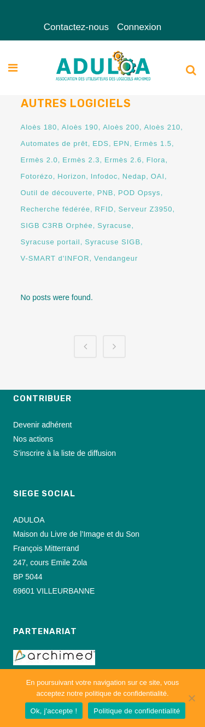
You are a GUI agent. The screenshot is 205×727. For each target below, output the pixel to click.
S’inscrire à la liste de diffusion (64, 453)
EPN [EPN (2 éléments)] (122, 143)
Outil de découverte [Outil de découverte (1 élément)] (57, 193)
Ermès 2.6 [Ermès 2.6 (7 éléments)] (123, 160)
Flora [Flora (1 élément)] (156, 160)
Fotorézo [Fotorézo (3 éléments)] (37, 176)
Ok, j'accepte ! (54, 711)
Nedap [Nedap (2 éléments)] (134, 176)
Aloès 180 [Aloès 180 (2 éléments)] (39, 127)
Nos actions (33, 439)
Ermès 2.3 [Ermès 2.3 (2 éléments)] (80, 160)
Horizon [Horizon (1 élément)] (71, 176)
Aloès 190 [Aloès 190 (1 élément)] (80, 127)
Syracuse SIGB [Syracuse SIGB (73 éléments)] (112, 242)
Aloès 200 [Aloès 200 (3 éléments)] (121, 127)
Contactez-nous (76, 27)
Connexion (139, 27)
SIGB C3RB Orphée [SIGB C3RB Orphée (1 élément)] (57, 225)
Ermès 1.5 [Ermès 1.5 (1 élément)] (153, 143)
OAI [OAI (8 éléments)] (158, 176)
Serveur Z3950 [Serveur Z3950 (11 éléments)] (145, 209)
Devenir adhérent (42, 424)
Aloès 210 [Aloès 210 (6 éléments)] (162, 127)
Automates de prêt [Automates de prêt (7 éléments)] (54, 143)
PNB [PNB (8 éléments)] (105, 193)
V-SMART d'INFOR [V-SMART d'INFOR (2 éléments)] (55, 258)
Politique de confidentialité (136, 711)
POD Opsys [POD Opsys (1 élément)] (139, 193)
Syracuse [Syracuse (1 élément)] (114, 225)
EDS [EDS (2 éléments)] (100, 143)
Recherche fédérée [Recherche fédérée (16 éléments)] (56, 209)
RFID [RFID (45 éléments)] (104, 209)
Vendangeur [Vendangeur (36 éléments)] (116, 258)
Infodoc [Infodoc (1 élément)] (104, 176)
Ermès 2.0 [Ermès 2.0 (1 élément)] (39, 160)
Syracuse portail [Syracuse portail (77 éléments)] (50, 242)
